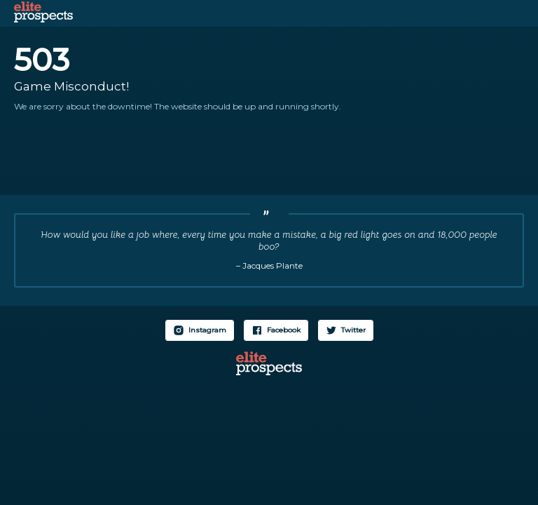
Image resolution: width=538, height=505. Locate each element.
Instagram (207, 330)
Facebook (284, 330)
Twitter (353, 330)
